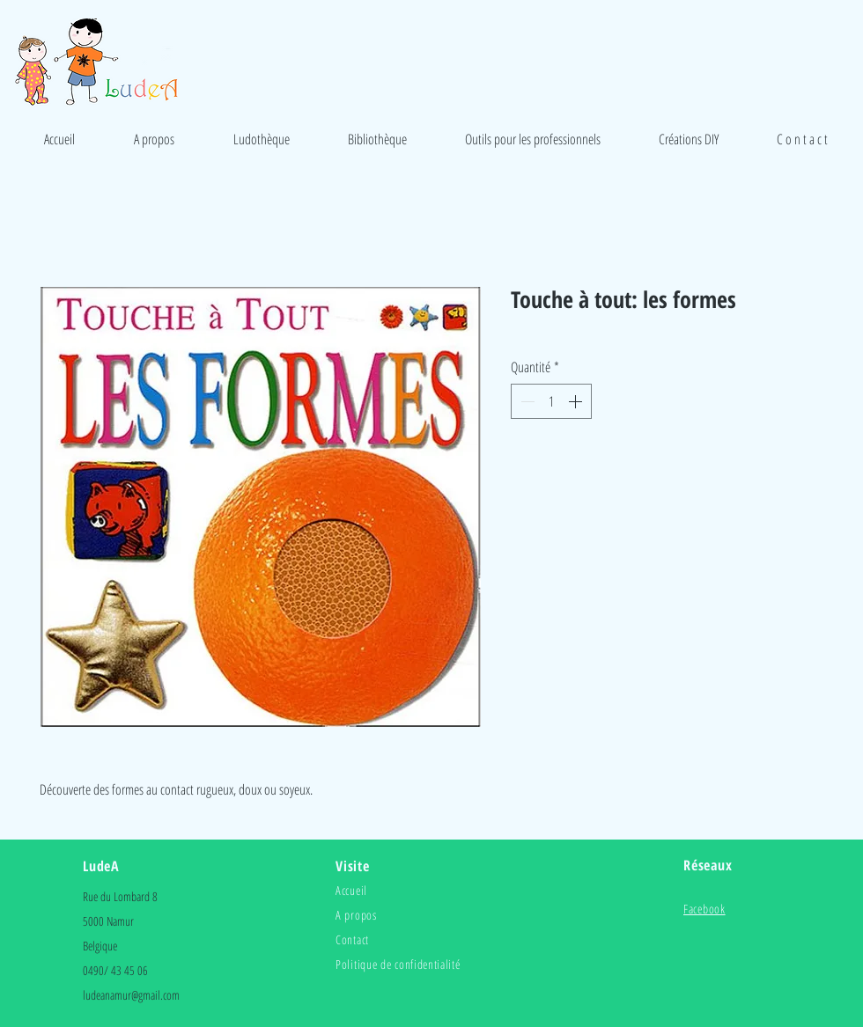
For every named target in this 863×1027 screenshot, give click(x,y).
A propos (356, 914)
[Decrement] (525, 401)
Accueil (351, 890)
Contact (352, 939)
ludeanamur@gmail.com (131, 995)
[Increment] (576, 401)
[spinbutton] (551, 401)
